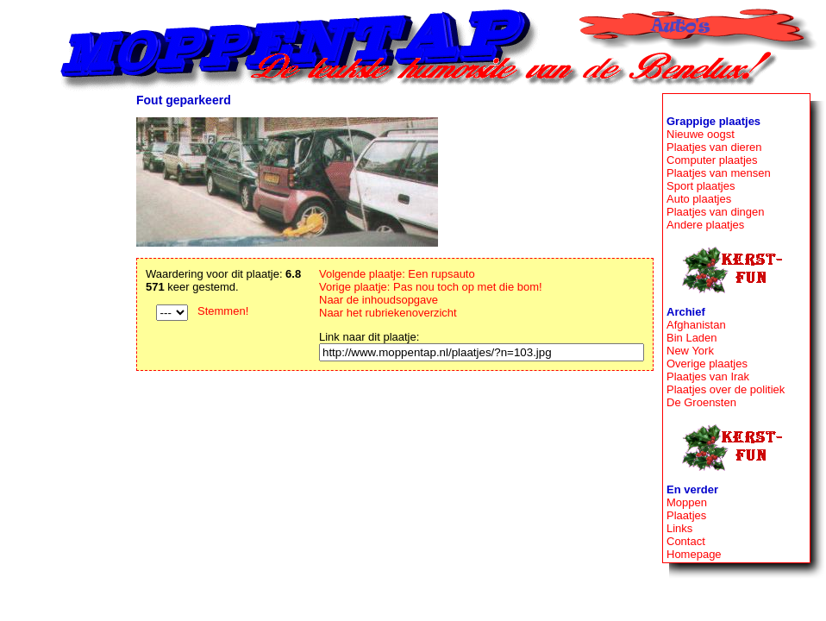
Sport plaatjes (700, 185)
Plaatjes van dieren (714, 147)
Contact (685, 541)
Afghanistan (696, 324)
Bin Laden (691, 337)
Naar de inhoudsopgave (378, 299)
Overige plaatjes (707, 363)
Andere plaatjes (705, 224)
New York (690, 350)
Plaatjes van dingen (715, 211)
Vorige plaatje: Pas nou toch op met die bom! (430, 286)
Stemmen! (222, 310)
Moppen (686, 502)
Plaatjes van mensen (718, 172)
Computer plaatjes (712, 160)
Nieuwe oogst (700, 134)
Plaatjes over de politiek (725, 389)
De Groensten (701, 402)
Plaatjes (686, 515)
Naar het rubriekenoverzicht (388, 312)
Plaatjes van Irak (707, 376)
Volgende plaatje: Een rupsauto (397, 273)
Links (679, 528)
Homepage (694, 554)
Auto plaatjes (698, 198)
